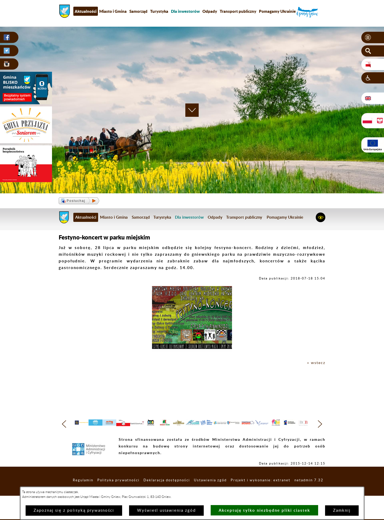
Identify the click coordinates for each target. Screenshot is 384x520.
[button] (372, 37)
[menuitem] (185, 11)
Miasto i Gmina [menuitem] (113, 11)
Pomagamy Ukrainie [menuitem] (277, 11)
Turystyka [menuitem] (159, 11)
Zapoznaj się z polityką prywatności (74, 511)
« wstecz (315, 363)
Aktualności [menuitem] (86, 11)
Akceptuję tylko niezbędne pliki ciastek (264, 510)
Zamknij (342, 511)
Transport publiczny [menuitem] (238, 11)
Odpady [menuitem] (209, 11)
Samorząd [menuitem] (138, 11)
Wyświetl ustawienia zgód (166, 511)
